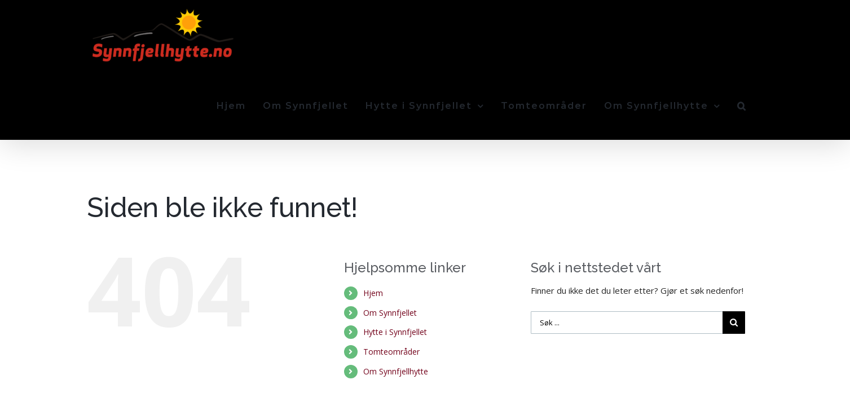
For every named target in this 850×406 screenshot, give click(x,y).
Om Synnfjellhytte (395, 301)
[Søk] (759, 35)
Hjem (373, 223)
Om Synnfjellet (390, 242)
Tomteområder (391, 281)
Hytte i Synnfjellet (395, 262)
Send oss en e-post (726, 364)
